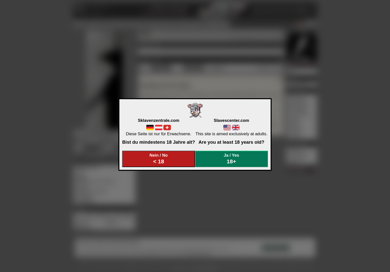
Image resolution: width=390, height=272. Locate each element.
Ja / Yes (231, 159)
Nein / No (159, 159)
